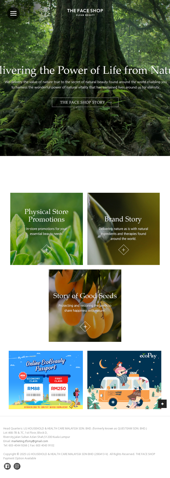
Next (155, 89)
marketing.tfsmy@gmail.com (29, 441)
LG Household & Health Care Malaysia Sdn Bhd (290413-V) (67, 454)
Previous (14, 89)
